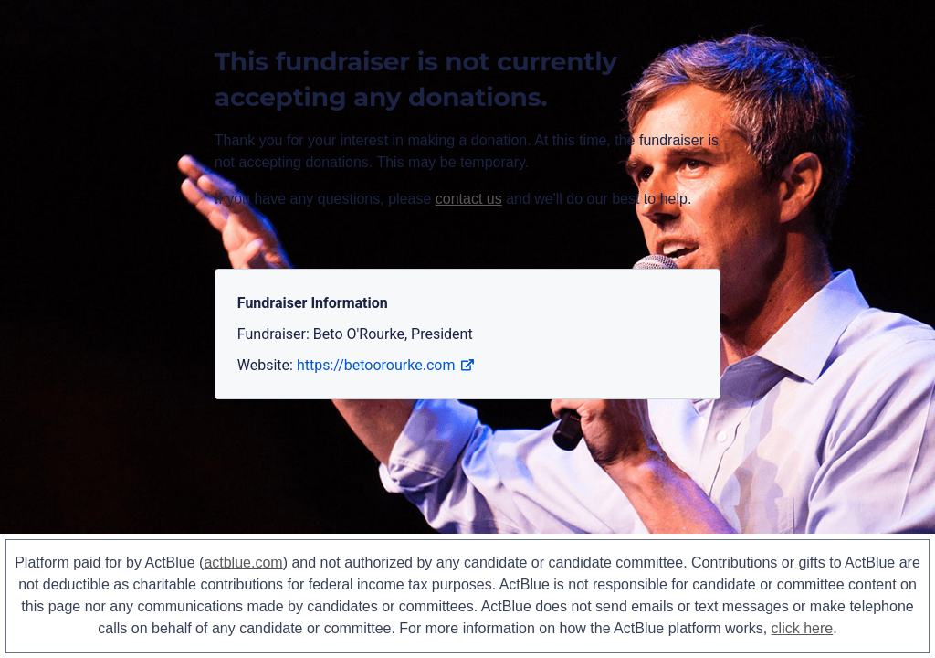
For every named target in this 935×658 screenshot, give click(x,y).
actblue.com (243, 562)
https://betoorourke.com (385, 365)
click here (803, 628)
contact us (469, 199)
